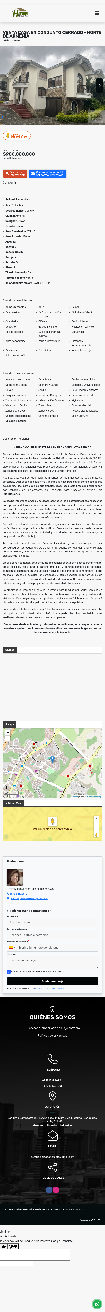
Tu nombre (13, 916)
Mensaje (12, 954)
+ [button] (8, 733)
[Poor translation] (13, 1246)
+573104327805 (52, 1086)
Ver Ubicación (42, 829)
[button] (2, 117)
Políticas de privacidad (52, 1035)
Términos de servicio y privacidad (50, 988)
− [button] (8, 738)
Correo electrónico (17, 928)
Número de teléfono (18, 941)
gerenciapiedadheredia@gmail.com (29, 898)
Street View (17, 135)
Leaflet (75, 797)
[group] (52, 85)
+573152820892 (18, 893)
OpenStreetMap (94, 797)
